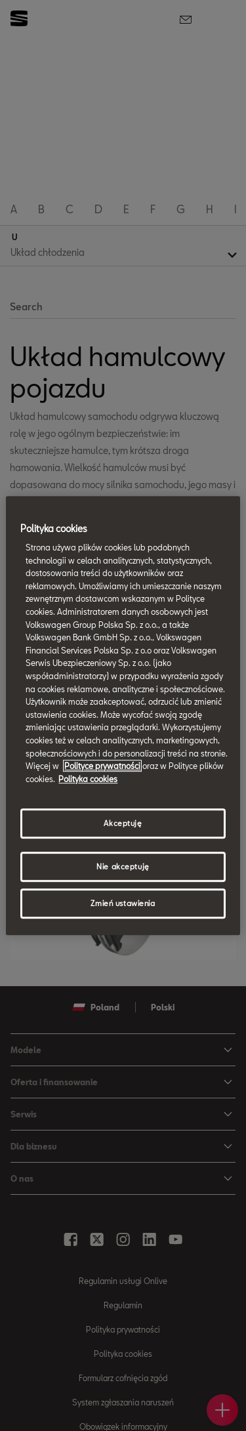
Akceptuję (123, 823)
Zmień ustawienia (123, 903)
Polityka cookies (87, 778)
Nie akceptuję (122, 866)
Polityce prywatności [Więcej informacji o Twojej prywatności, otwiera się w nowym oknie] (102, 765)
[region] (122, 716)
